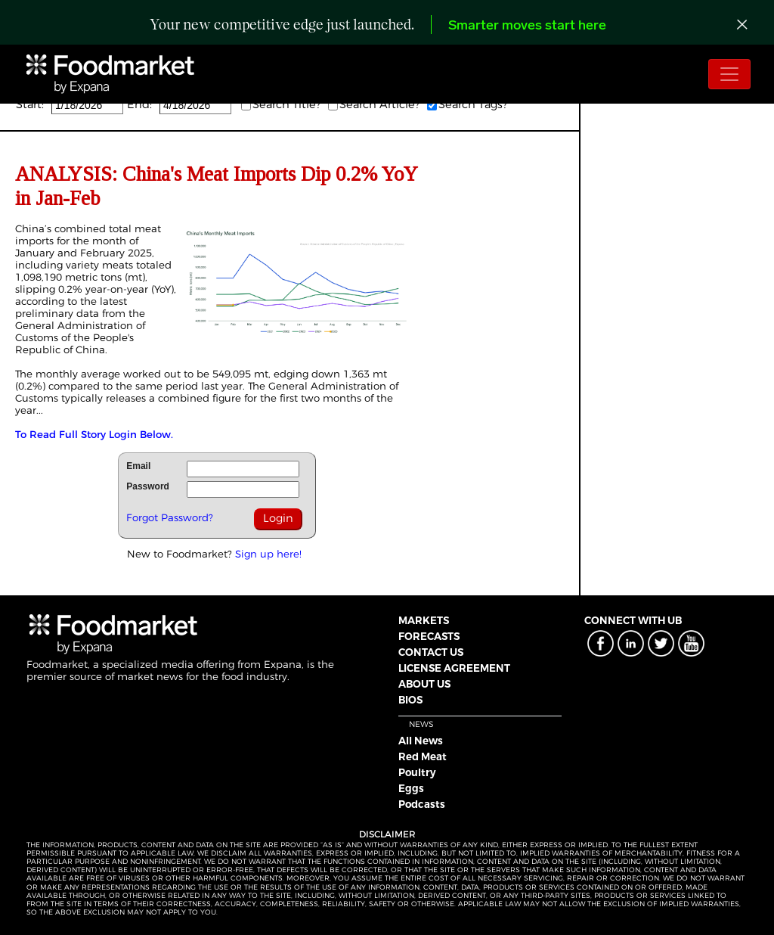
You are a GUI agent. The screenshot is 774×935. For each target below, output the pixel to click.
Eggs (411, 788)
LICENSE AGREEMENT (454, 668)
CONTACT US (430, 652)
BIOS (410, 700)
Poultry (417, 772)
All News (420, 741)
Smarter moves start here (527, 26)
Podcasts (421, 804)
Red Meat (422, 756)
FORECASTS (429, 636)
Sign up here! (268, 554)
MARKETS (423, 620)
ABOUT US (424, 684)
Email (138, 466)
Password (147, 486)
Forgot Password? (169, 517)
